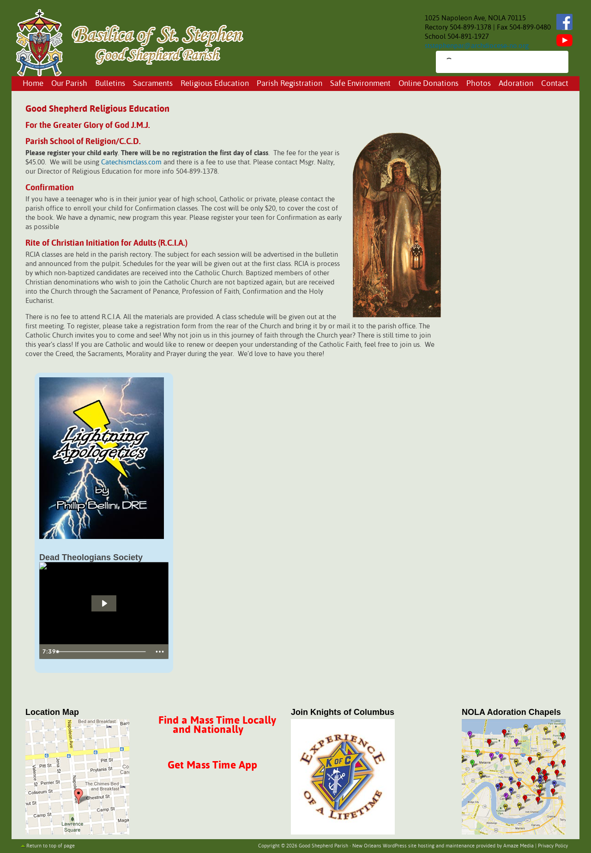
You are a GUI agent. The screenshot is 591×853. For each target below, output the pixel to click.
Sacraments (153, 84)
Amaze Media (518, 846)
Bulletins (110, 84)
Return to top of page (50, 846)
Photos (478, 84)
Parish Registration (289, 84)
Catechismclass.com (131, 162)
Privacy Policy (553, 846)
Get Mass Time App (212, 765)
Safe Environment (360, 84)
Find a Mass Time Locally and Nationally (217, 725)
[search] (493, 63)
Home (33, 84)
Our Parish (69, 84)
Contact (554, 84)
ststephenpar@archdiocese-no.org (477, 45)
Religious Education (215, 84)
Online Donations (428, 84)
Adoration (516, 84)
